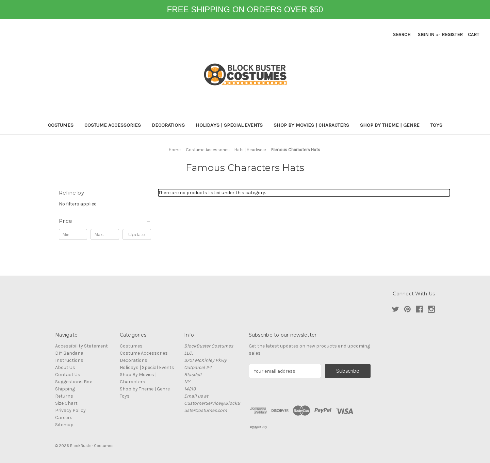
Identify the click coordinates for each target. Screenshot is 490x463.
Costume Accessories (112, 125)
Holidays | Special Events (229, 125)
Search (401, 34)
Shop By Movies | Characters (311, 125)
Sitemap (64, 425)
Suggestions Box (73, 382)
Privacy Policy (70, 410)
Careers (63, 417)
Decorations (168, 125)
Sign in (426, 34)
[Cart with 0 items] (473, 34)
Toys (436, 125)
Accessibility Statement (81, 346)
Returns (64, 396)
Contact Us (67, 374)
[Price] (105, 221)
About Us (65, 367)
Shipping (65, 389)
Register (452, 34)
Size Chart (66, 403)
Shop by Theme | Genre (390, 125)
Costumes (61, 125)
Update (136, 234)
